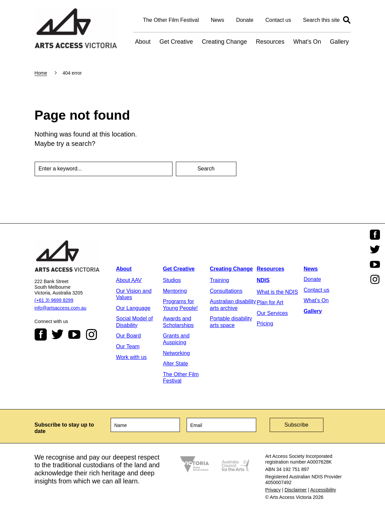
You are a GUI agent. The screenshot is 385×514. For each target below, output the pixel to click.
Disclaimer (295, 489)
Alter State (175, 363)
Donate (245, 20)
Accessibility (323, 489)
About (142, 41)
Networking (176, 353)
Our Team (128, 346)
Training (219, 280)
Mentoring (175, 291)
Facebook (41, 334)
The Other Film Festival (171, 20)
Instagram (91, 334)
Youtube (74, 334)
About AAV (129, 280)
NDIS (263, 280)
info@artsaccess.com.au (60, 308)
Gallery (339, 41)
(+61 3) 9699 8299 (54, 300)
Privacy (273, 489)
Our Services (272, 313)
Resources (270, 41)
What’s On (307, 41)
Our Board (128, 336)
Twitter (57, 334)
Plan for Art (270, 302)
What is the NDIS (277, 292)
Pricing (265, 323)
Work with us (131, 357)
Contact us (278, 20)
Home (41, 73)
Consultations (226, 291)
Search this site (321, 20)
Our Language (133, 308)
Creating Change (224, 41)
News (217, 20)
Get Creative (176, 41)
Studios (172, 280)
